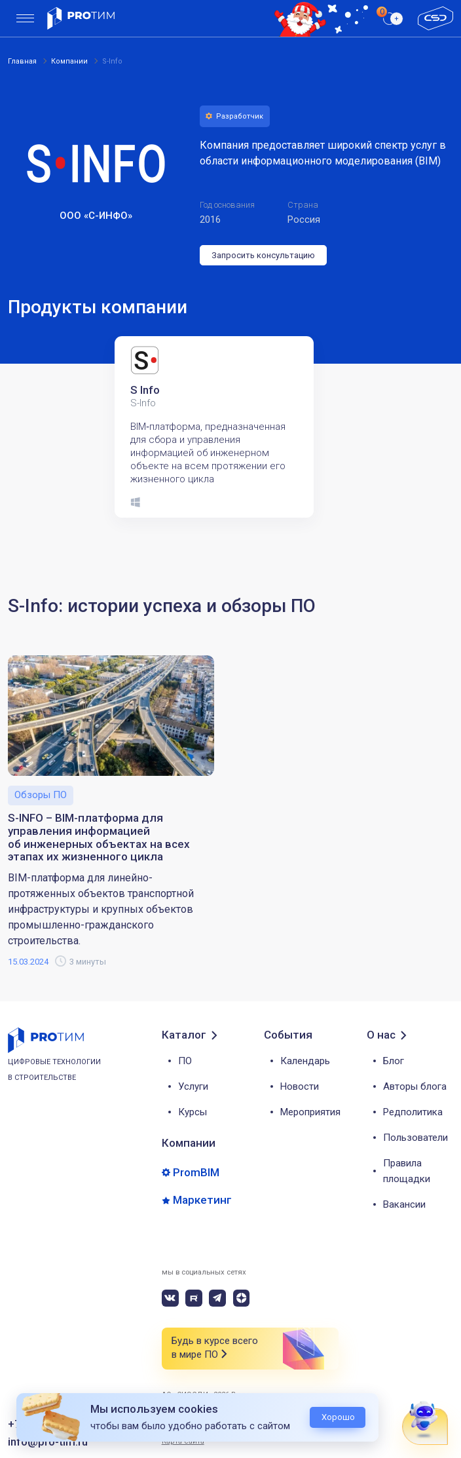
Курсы (192, 1112)
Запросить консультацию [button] (263, 255)
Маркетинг (202, 1200)
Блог (393, 1061)
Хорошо (338, 1417)
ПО (185, 1061)
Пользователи (415, 1137)
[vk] (170, 1298)
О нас (381, 1035)
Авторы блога (415, 1086)
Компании (188, 1142)
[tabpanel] (221, 427)
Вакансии (404, 1204)
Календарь (305, 1061)
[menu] (25, 18)
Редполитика (413, 1112)
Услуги (193, 1086)
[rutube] (193, 1298)
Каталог (184, 1035)
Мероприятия (310, 1112)
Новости (299, 1086)
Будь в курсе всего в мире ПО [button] (215, 1348)
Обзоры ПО (40, 795)
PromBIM (196, 1172)
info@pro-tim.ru (48, 1442)
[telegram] (217, 1298)
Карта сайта (183, 1441)
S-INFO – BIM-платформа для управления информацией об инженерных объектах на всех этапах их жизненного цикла (99, 837)
